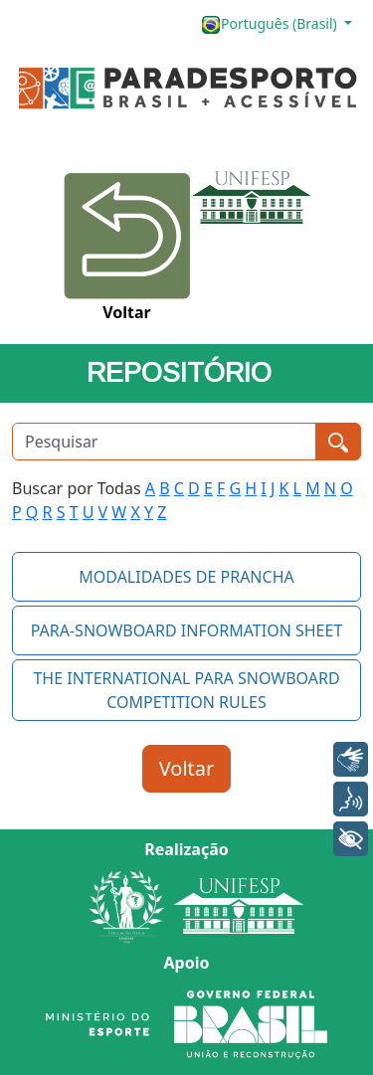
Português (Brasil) (270, 24)
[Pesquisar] (164, 441)
